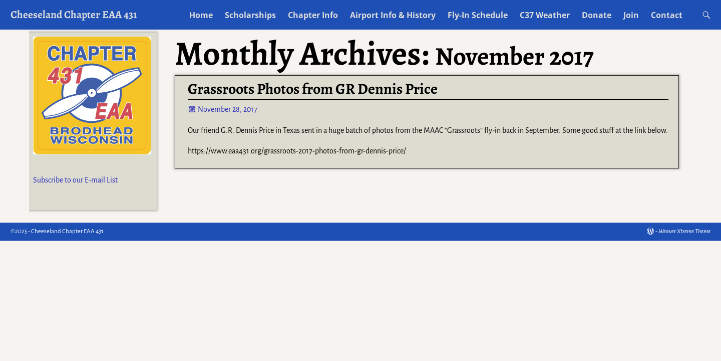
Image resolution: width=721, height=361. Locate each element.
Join (631, 15)
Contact (666, 15)
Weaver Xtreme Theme (684, 231)
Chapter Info (313, 15)
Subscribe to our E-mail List (75, 180)
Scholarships (250, 15)
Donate (596, 15)
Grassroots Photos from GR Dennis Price (313, 89)
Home (201, 15)
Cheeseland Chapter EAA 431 (74, 14)
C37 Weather (545, 15)
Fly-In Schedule (478, 15)
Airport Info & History (393, 15)
